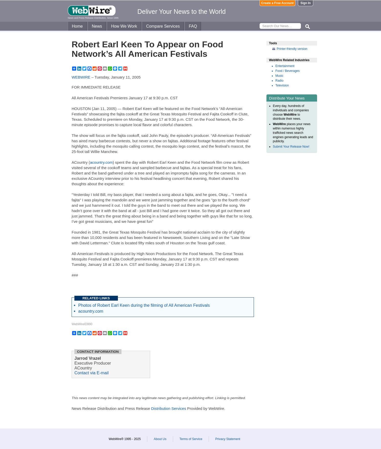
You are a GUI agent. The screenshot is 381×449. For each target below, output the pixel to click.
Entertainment (285, 66)
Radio (279, 80)
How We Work (124, 26)
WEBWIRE (81, 77)
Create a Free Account (277, 3)
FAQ (193, 26)
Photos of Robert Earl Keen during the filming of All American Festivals (144, 305)
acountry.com (101, 162)
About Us (160, 439)
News (97, 26)
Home (77, 26)
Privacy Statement (227, 439)
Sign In (305, 3)
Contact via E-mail (91, 372)
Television (282, 85)
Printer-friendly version (292, 49)
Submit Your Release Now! (291, 146)
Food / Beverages (287, 71)
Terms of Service (191, 439)
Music (279, 76)
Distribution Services (168, 408)
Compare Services (163, 26)
